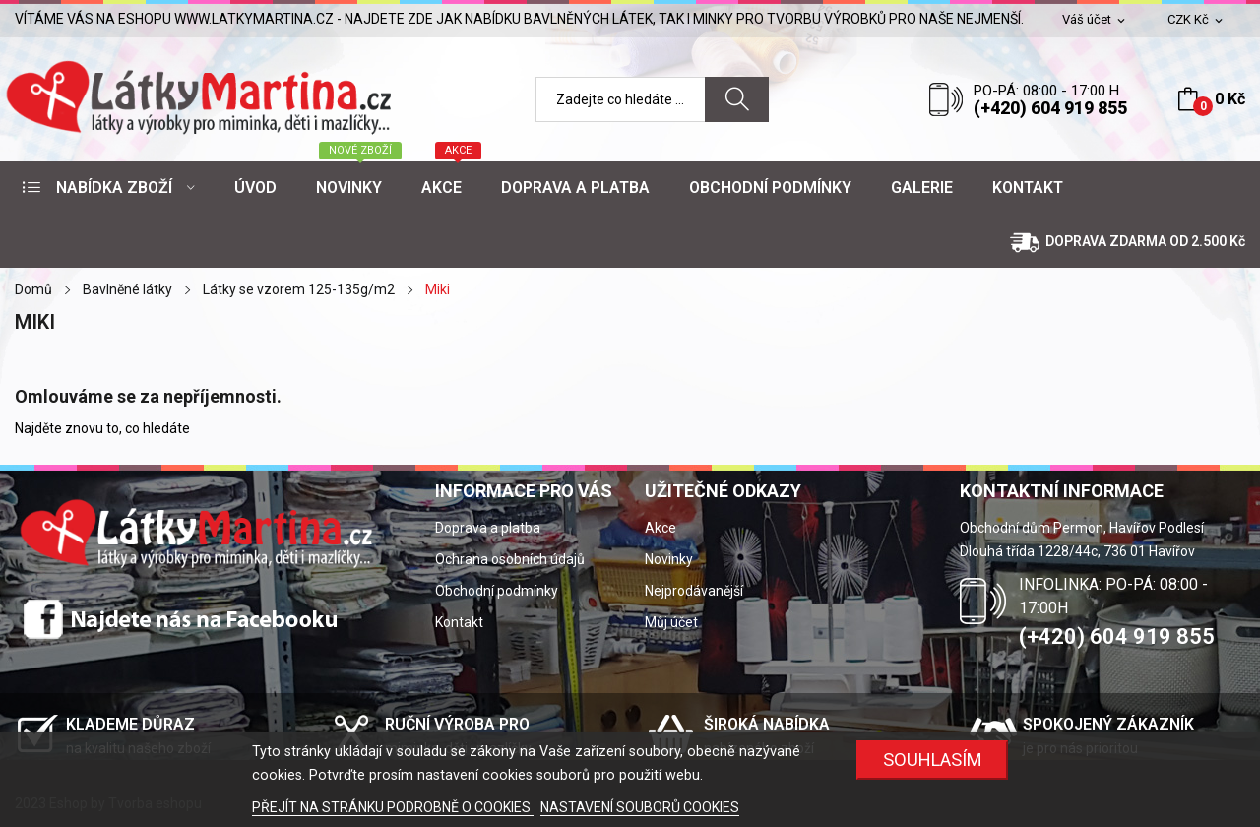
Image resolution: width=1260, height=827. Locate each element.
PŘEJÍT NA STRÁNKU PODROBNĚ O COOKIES (393, 807)
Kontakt (459, 622)
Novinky (669, 559)
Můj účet (671, 622)
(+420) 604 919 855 (1050, 107)
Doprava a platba (487, 528)
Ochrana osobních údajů (510, 559)
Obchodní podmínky (496, 591)
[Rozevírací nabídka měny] (1196, 20)
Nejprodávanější (694, 591)
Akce (660, 528)
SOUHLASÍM (932, 759)
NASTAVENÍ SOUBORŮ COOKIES (639, 807)
